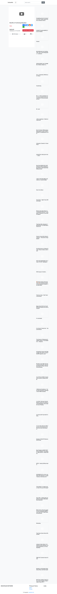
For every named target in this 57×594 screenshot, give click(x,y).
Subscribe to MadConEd (28, 30)
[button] (43, 2)
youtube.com (31, 592)
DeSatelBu (10, 2)
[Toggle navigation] (15, 2)
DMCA (30, 587)
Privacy (30, 589)
